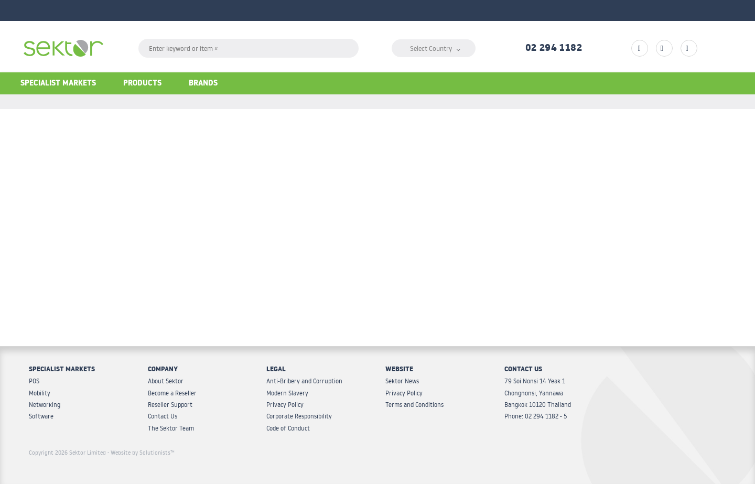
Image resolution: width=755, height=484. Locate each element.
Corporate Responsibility (299, 416)
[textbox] (248, 48)
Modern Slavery (287, 393)
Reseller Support (170, 404)
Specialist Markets (58, 84)
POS (34, 381)
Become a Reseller (172, 393)
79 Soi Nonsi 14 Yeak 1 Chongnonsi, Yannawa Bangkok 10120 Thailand (537, 392)
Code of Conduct (288, 428)
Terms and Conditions (414, 404)
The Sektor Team (171, 428)
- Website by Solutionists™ (141, 452)
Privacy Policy (285, 404)
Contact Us (162, 416)
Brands (203, 84)
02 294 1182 (553, 49)
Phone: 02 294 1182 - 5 (535, 416)
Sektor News (402, 381)
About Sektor (166, 381)
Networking (44, 404)
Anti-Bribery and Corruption (304, 381)
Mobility (39, 393)
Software (41, 416)
